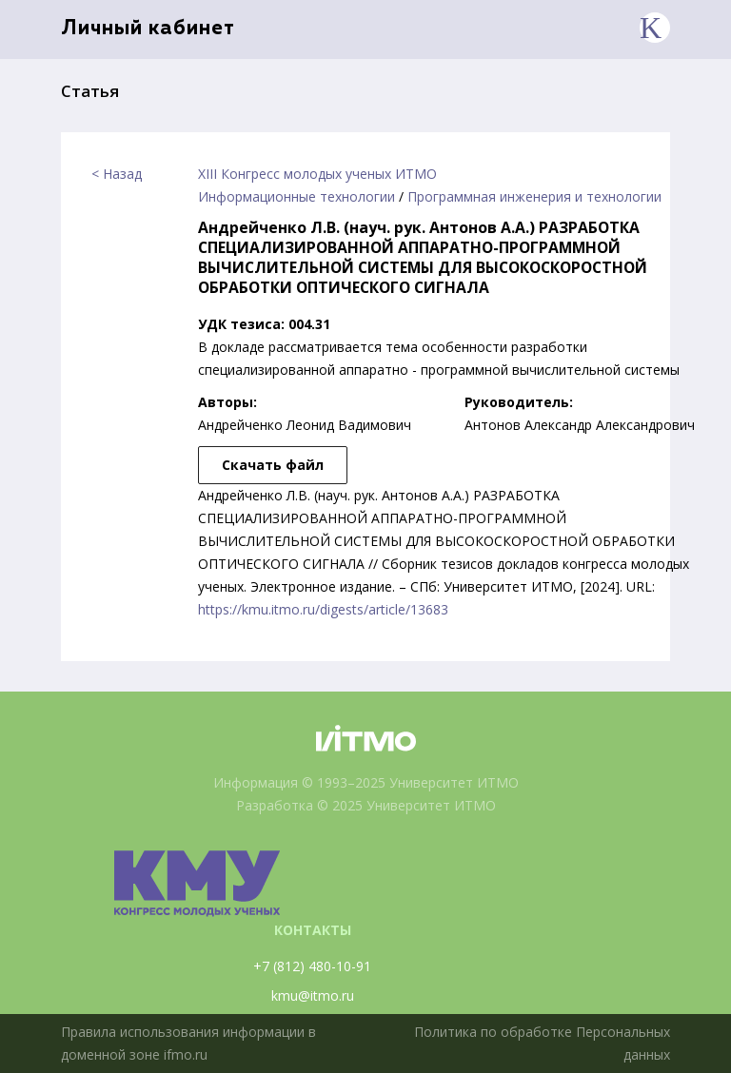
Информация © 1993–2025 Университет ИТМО (366, 782)
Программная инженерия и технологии (534, 196)
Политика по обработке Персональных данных (542, 1043)
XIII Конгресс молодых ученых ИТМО (317, 174)
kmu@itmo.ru (312, 995)
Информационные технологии (296, 196)
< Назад (116, 174)
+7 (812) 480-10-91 (312, 966)
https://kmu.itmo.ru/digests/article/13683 (323, 609)
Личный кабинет (148, 29)
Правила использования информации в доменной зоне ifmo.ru (188, 1043)
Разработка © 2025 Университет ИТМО (366, 805)
